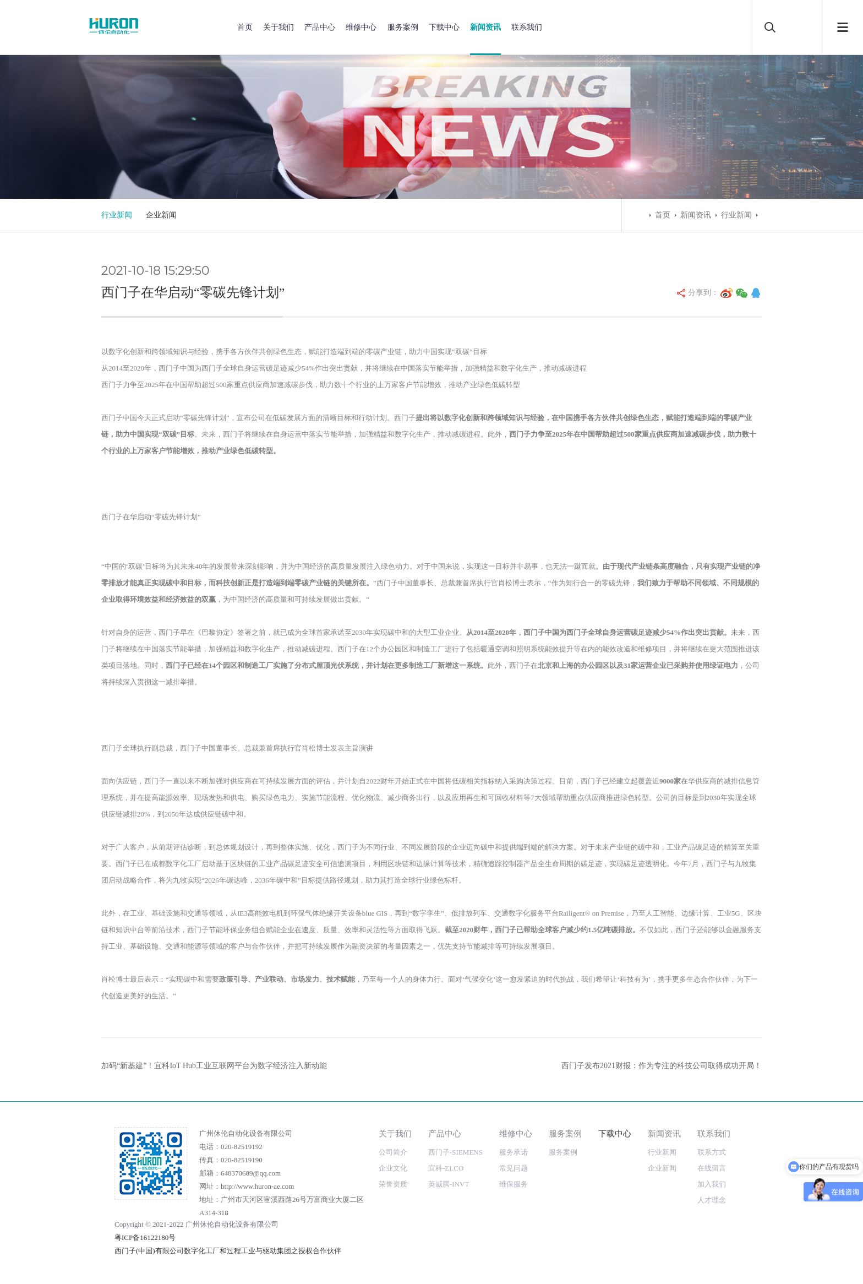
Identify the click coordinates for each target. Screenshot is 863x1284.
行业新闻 (116, 215)
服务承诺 (513, 1152)
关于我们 (278, 27)
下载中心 (444, 27)
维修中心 (361, 27)
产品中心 (319, 27)
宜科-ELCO (445, 1168)
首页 (245, 27)
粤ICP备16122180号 (145, 1237)
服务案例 (402, 27)
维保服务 (513, 1184)
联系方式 (711, 1152)
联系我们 (526, 27)
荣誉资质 (393, 1184)
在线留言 (711, 1168)
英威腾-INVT (448, 1184)
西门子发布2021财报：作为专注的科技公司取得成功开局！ (661, 1066)
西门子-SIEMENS (455, 1152)
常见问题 (513, 1168)
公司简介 (393, 1152)
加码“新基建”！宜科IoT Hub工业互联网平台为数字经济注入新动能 (214, 1066)
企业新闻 (161, 215)
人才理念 (711, 1200)
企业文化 (393, 1168)
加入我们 (711, 1184)
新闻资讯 (485, 27)
